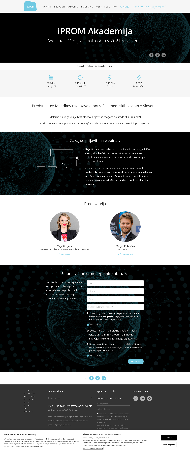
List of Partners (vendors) (93, 448)
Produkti (59, 7)
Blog (107, 7)
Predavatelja (100, 66)
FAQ (115, 7)
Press (98, 7)
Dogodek (80, 66)
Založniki (73, 7)
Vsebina (90, 66)
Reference (87, 7)
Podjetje (124, 7)
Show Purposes (169, 445)
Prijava (110, 66)
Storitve (47, 7)
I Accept (169, 438)
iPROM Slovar (56, 391)
